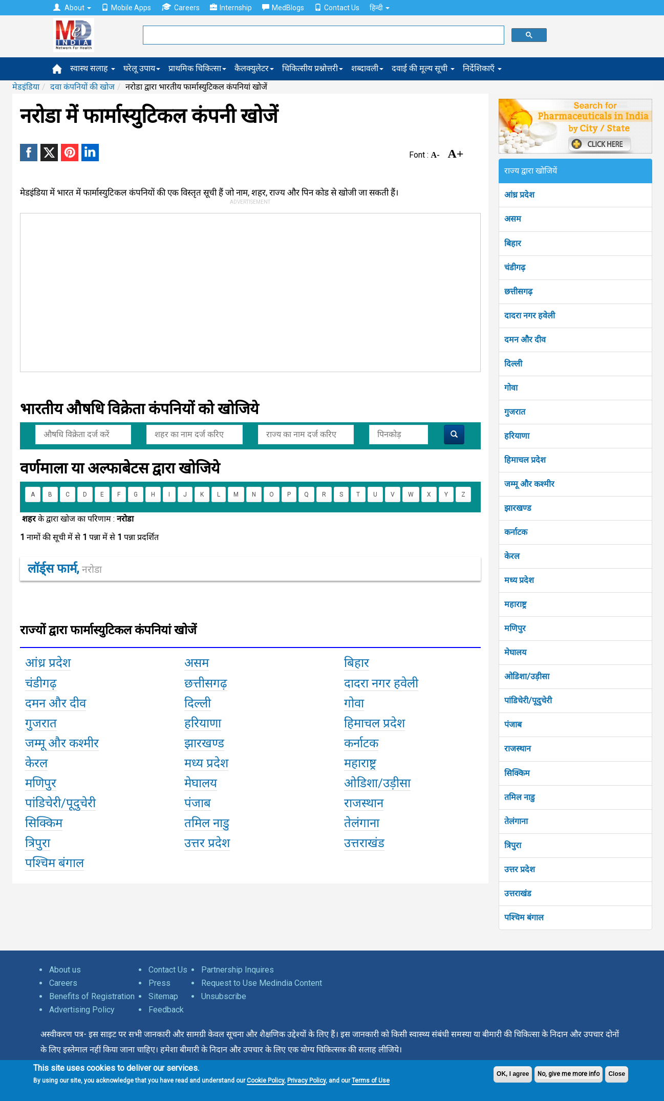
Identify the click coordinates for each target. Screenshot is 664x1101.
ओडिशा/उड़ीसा (526, 676)
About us (65, 970)
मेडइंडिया (25, 87)
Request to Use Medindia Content (261, 983)
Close (616, 1073)
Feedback (166, 1009)
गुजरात (514, 412)
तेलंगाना (516, 821)
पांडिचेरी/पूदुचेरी (528, 700)
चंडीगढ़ (514, 267)
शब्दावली (367, 68)
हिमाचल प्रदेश (525, 460)
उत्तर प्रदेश (519, 869)
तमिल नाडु (519, 797)
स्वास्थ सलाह (92, 68)
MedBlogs (283, 8)
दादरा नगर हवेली (529, 315)
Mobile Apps (126, 8)
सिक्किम (517, 773)
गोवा (511, 388)
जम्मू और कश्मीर (529, 484)
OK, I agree (513, 1073)
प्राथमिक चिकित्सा (197, 68)
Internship (231, 8)
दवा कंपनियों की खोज (82, 87)
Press (159, 983)
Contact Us (336, 8)
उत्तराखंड (517, 893)
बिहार (512, 243)
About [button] (72, 8)
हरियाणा (516, 436)
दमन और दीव (525, 339)
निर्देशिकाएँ (482, 68)
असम (512, 219)
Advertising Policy (82, 1009)
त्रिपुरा (512, 845)
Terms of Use (371, 1080)
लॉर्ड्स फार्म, (65, 569)
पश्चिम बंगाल (524, 917)
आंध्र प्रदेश (519, 195)
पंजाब (513, 724)
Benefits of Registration (92, 996)
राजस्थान (517, 748)
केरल (512, 556)
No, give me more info (568, 1073)
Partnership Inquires (237, 970)
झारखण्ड (517, 508)
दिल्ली (513, 364)
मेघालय (515, 652)
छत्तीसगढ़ (518, 291)
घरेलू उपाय (141, 68)
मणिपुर (515, 628)
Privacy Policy (306, 1080)
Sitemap (163, 996)
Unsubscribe (223, 996)
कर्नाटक (515, 532)
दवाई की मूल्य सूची (423, 68)
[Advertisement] (245, 290)
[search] (322, 35)
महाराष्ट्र (515, 604)
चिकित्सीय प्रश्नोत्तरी (312, 68)
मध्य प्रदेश (519, 580)
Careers (180, 7)
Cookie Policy (265, 1080)
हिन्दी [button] (380, 8)
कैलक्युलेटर (254, 68)
